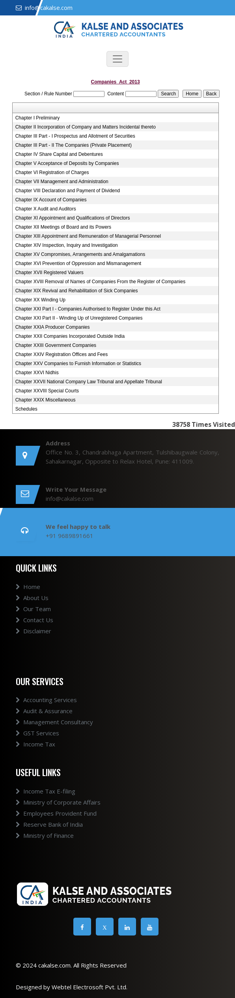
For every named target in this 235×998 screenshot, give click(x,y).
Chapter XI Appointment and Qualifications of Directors (72, 218)
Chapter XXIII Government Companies (55, 345)
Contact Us (34, 620)
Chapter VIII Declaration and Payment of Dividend (67, 190)
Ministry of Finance (45, 835)
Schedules (26, 409)
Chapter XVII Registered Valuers (49, 272)
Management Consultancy (54, 722)
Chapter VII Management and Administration (61, 181)
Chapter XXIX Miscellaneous (45, 400)
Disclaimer (33, 631)
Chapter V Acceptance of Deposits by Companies (67, 163)
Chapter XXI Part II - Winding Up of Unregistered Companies (79, 318)
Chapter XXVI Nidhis (37, 372)
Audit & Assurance (44, 711)
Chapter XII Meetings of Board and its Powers (63, 227)
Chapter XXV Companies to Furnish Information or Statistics (78, 363)
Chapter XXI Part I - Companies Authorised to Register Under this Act (87, 309)
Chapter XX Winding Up (40, 300)
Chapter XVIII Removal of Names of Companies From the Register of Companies (100, 281)
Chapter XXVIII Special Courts (47, 391)
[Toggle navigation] (117, 59)
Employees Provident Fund (56, 813)
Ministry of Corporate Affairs (58, 802)
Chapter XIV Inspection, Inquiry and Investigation (66, 245)
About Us (32, 598)
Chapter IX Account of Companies (51, 200)
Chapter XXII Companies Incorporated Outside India (70, 336)
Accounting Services (46, 700)
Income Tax (35, 744)
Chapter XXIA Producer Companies (52, 327)
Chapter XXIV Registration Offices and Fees (61, 354)
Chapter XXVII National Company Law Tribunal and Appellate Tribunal (88, 381)
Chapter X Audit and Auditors (45, 209)
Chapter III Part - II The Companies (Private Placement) (73, 145)
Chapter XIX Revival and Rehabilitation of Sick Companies (76, 291)
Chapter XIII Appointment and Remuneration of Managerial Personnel (88, 236)
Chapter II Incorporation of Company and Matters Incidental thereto (85, 127)
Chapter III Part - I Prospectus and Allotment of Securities (75, 136)
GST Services (37, 733)
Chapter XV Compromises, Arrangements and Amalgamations (80, 254)
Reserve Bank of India (49, 824)
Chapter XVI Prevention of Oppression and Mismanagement (78, 263)
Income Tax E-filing (45, 791)
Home (28, 587)
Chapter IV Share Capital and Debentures (59, 154)
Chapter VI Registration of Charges (52, 172)
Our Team (33, 609)
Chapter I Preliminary (37, 118)
